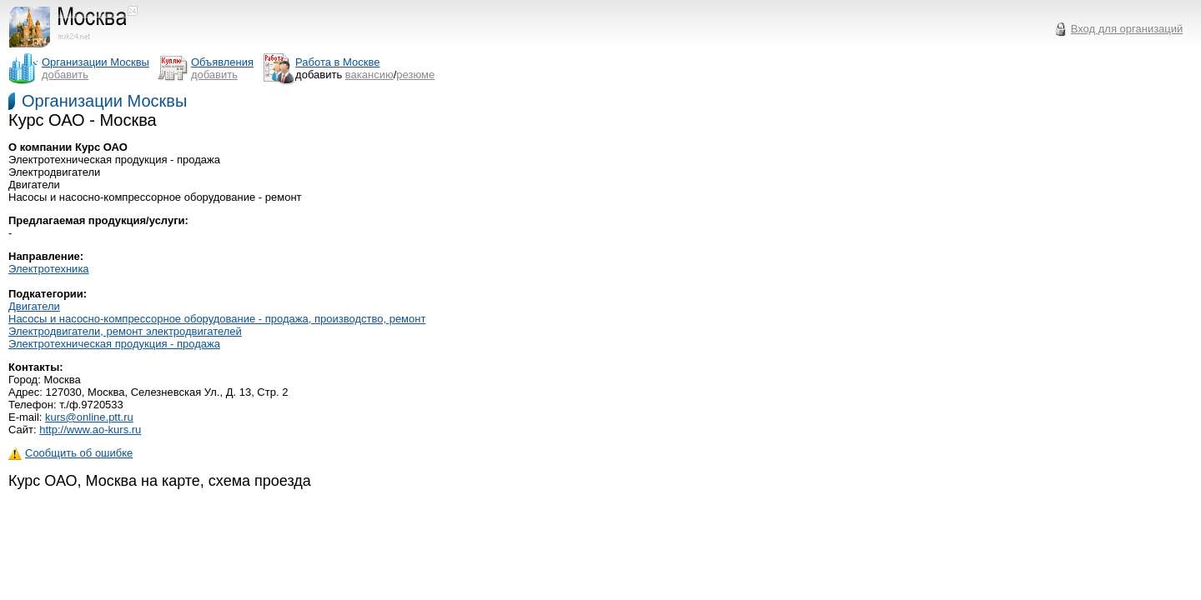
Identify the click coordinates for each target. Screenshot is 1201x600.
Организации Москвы (104, 101)
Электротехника (48, 268)
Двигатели (34, 306)
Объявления (222, 62)
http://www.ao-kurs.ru (90, 429)
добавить (65, 74)
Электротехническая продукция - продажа (114, 344)
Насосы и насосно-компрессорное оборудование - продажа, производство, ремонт (216, 318)
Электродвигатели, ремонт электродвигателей (125, 331)
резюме (415, 74)
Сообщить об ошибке (70, 453)
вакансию (369, 74)
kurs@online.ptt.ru (89, 417)
